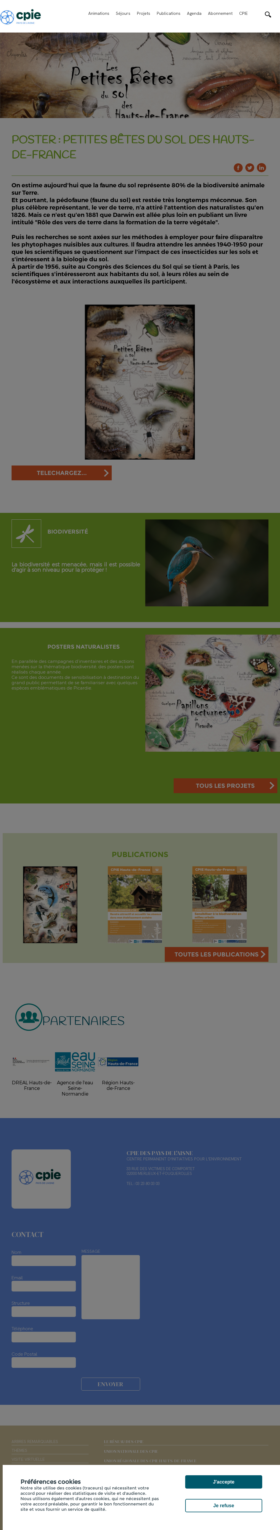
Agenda (194, 13)
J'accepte (223, 1481)
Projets (143, 13)
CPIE (243, 13)
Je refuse (223, 1505)
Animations (98, 13)
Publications (168, 13)
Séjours (123, 13)
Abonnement (220, 13)
